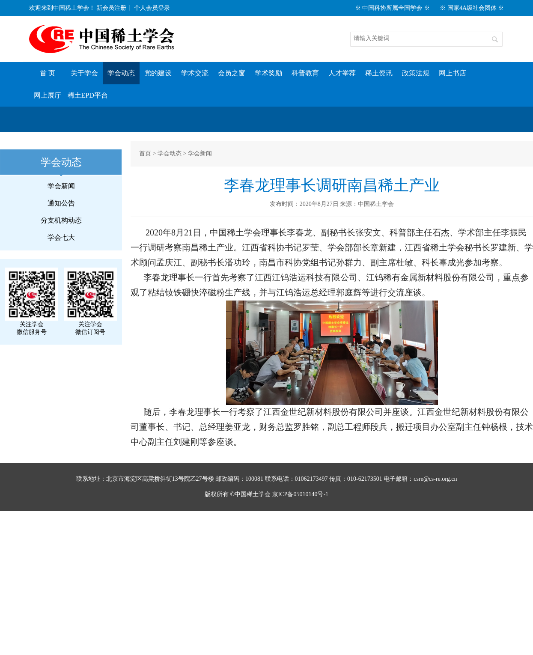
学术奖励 (268, 73)
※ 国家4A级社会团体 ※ (472, 8)
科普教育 (305, 73)
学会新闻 (61, 186)
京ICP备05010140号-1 (300, 494)
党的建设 (158, 73)
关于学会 (84, 73)
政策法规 (415, 73)
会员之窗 (231, 73)
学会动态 (121, 73)
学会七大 (61, 237)
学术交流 (194, 73)
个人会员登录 (152, 8)
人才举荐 (342, 73)
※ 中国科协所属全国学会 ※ (392, 8)
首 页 (47, 73)
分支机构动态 (61, 220)
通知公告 (61, 203)
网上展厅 (47, 95)
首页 (145, 153)
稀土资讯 (379, 73)
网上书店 (452, 73)
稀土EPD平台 (88, 95)
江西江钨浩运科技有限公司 (306, 277)
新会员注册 (111, 8)
